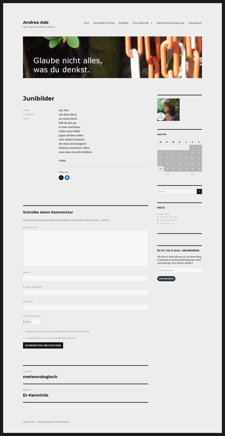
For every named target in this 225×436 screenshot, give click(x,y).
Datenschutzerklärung (170, 23)
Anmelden (165, 214)
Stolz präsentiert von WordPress (53, 422)
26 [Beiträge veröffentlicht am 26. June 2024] (173, 169)
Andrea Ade (36, 22)
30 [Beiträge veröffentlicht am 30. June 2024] (199, 169)
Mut (86, 23)
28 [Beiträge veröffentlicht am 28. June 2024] (186, 169)
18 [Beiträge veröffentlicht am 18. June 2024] (167, 163)
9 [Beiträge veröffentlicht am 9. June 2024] (198, 153)
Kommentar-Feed (169, 220)
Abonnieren (166, 278)
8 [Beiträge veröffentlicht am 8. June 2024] (192, 153)
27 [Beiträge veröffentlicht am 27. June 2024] (179, 169)
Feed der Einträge (169, 217)
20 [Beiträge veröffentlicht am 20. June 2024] (179, 163)
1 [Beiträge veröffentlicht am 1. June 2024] (192, 147)
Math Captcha (31, 316)
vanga (26, 110)
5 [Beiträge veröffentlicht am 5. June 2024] (173, 153)
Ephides (123, 23)
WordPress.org (167, 223)
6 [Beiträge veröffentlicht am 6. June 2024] (179, 153)
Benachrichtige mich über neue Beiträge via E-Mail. (51, 338)
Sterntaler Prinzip (104, 23)
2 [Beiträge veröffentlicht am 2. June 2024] (198, 147)
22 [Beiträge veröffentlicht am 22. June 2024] (192, 163)
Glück (25, 118)
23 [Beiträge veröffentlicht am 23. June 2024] (199, 163)
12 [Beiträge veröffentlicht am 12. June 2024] (173, 158)
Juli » (193, 174)
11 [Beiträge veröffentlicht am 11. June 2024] (167, 158)
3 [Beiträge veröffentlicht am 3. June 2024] (160, 153)
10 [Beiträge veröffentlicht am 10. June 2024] (160, 158)
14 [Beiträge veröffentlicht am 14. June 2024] (186, 158)
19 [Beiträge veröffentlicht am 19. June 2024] (173, 163)
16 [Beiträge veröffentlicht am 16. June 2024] (199, 158)
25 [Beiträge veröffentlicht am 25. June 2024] (167, 169)
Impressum (195, 23)
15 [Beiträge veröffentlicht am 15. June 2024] (192, 158)
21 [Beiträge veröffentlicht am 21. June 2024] (186, 163)
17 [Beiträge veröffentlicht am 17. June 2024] (160, 163)
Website (28, 301)
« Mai (166, 174)
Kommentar (31, 227)
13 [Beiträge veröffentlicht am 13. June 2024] (180, 158)
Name (27, 272)
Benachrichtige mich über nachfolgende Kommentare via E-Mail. (58, 331)
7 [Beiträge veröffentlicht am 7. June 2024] (186, 153)
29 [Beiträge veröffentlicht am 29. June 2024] (192, 169)
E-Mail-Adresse (33, 287)
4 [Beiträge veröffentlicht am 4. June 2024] (167, 153)
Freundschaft (140, 23)
